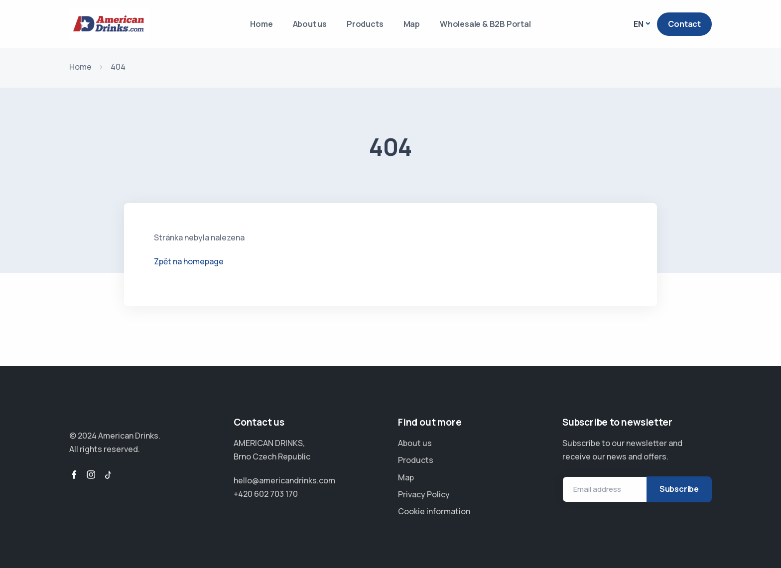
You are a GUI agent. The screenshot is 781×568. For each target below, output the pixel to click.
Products (365, 23)
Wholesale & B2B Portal (485, 23)
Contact (684, 23)
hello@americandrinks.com (284, 480)
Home (261, 23)
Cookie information (434, 511)
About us (310, 23)
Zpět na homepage (189, 261)
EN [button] (639, 23)
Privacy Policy (424, 494)
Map (411, 23)
